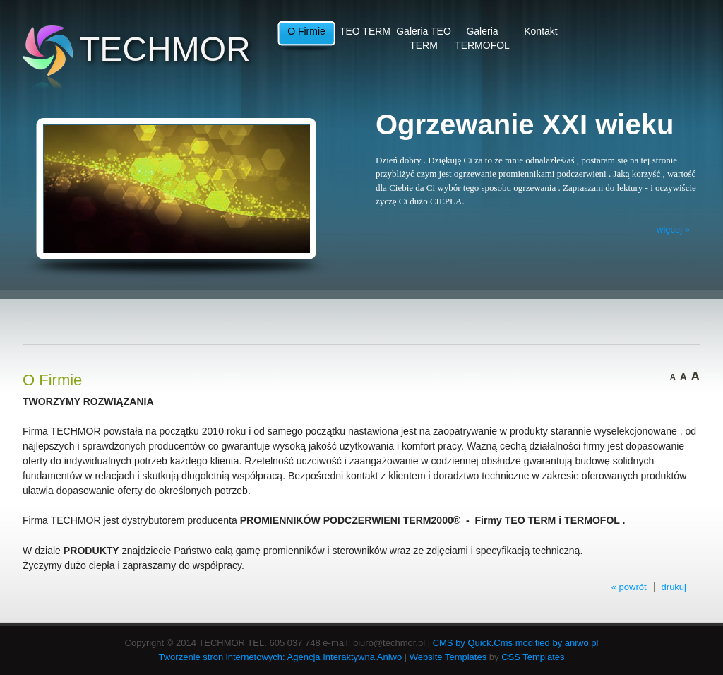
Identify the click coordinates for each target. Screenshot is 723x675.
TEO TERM (365, 31)
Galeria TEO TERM (423, 38)
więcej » (673, 229)
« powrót (629, 587)
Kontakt (540, 31)
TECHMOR (165, 49)
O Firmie (306, 31)
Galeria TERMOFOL (482, 38)
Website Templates (448, 657)
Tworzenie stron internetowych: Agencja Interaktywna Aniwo (280, 657)
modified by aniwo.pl (557, 643)
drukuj (674, 587)
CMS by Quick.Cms (473, 643)
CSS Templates (532, 657)
